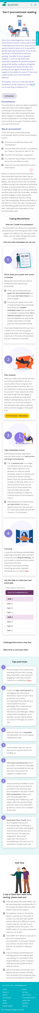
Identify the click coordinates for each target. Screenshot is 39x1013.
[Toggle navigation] (35, 4)
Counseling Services (28, 998)
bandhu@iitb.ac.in (20, 985)
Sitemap (25, 1006)
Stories (5, 1003)
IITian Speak (7, 998)
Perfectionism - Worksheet (16, 416)
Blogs (4, 1000)
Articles (5, 995)
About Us (6, 992)
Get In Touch (26, 995)
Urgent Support (8, 1006)
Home (5, 989)
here (27, 571)
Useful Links (26, 1000)
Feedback (25, 1003)
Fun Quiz (25, 992)
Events (24, 989)
